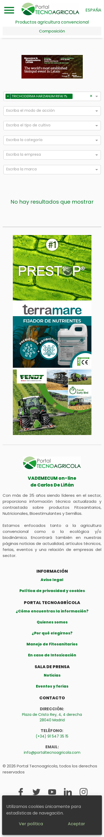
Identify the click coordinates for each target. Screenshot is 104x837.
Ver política (31, 824)
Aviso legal (52, 579)
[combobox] (82, 97)
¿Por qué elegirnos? (52, 633)
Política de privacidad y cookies (52, 590)
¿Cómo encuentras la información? (52, 611)
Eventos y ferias (52, 686)
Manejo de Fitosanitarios (52, 644)
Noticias (52, 675)
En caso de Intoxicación (52, 655)
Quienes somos (52, 622)
